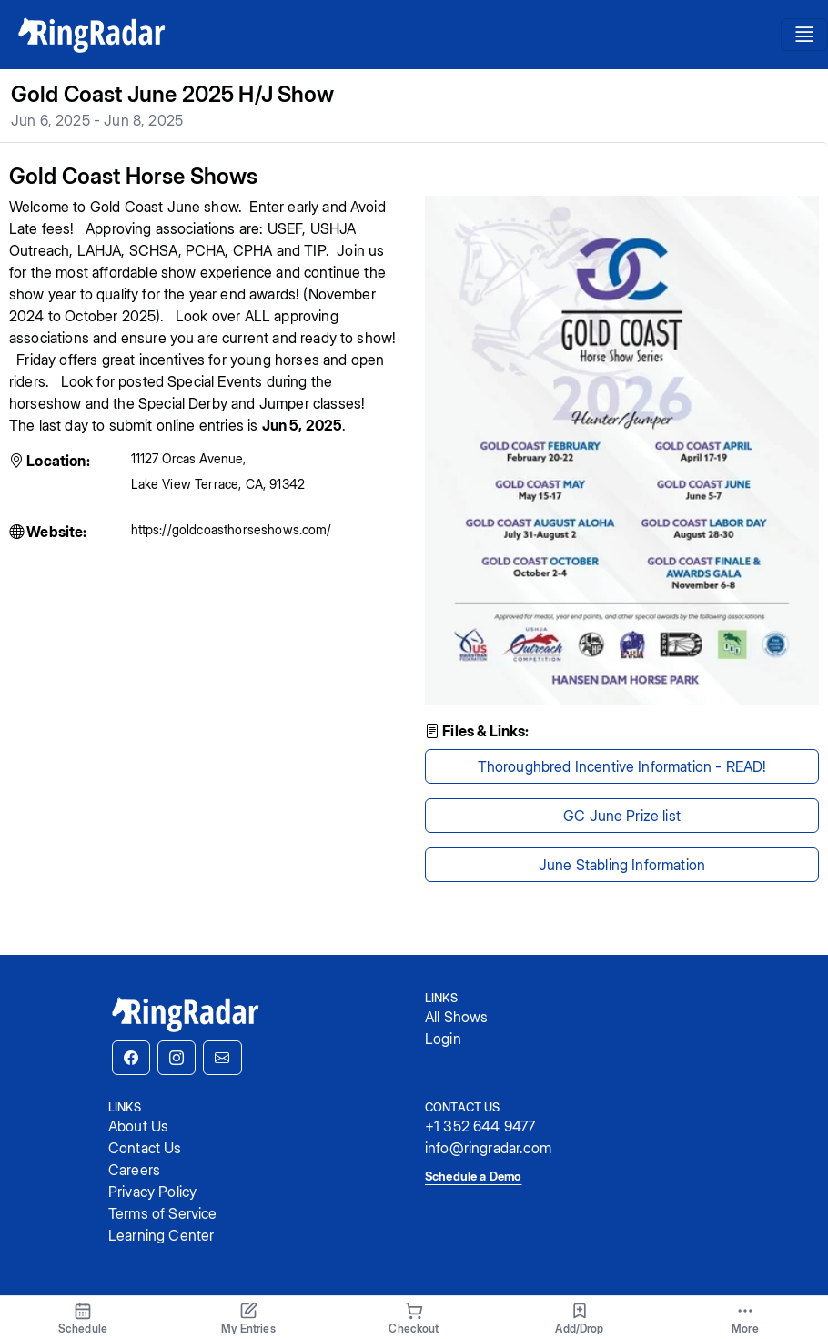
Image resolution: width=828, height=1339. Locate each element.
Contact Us (145, 1148)
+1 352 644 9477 (480, 1126)
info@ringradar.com (488, 1148)
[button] (131, 1057)
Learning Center (161, 1235)
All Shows (456, 1017)
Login (443, 1039)
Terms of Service (162, 1213)
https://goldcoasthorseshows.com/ (231, 529)
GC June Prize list (622, 815)
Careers (134, 1170)
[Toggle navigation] (804, 35)
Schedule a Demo (473, 1176)
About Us (138, 1126)
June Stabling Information (622, 865)
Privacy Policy (152, 1191)
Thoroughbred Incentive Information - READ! (622, 766)
